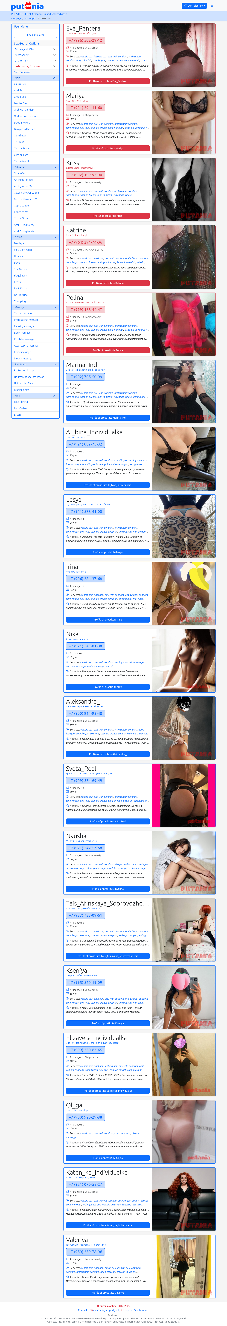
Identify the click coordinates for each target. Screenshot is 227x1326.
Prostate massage (24, 339)
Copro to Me (21, 212)
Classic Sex (20, 83)
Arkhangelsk (31, 18)
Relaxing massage (24, 326)
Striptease (20, 364)
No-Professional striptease (29, 376)
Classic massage (23, 313)
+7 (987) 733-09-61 (85, 915)
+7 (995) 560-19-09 (85, 982)
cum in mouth (131, 60)
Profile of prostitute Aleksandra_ (108, 754)
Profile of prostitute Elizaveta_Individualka (108, 1090)
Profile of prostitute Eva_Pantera (108, 81)
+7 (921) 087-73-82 (85, 444)
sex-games (136, 464)
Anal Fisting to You (24, 224)
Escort (17, 414)
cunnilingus (99, 60)
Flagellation (20, 275)
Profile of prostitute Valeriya (108, 1292)
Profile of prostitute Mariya (107, 148)
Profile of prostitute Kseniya (108, 1023)
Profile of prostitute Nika (108, 687)
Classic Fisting (21, 218)
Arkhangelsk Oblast (26, 49)
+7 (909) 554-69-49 (85, 781)
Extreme (19, 167)
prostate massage (117, 868)
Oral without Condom (26, 116)
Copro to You (21, 205)
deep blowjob (83, 60)
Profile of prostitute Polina (108, 350)
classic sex (86, 56)
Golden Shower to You (26, 192)
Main (17, 77)
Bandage (19, 243)
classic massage (134, 662)
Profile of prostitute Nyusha (108, 888)
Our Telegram (193, 5)
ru (211, 5)
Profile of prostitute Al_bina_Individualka (107, 485)
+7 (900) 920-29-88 (85, 1117)
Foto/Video (20, 408)
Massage (19, 307)
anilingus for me (123, 195)
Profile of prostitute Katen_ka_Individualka (107, 1225)
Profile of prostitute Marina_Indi (108, 417)
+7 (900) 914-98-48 (85, 713)
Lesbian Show (21, 389)
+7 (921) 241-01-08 (85, 646)
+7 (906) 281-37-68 (85, 579)
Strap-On (19, 173)
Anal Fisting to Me (24, 231)
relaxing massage (76, 666)
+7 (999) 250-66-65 (85, 1050)
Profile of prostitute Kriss (107, 215)
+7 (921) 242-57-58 (85, 848)
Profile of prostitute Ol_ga (108, 1158)
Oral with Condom (24, 109)
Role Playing (21, 401)
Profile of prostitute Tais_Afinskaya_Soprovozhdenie (108, 956)
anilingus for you (128, 935)
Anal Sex (19, 90)
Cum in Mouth (21, 161)
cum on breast (115, 60)
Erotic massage (22, 352)
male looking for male (27, 66)
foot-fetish (129, 262)
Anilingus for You (23, 179)
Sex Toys (19, 142)
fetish (120, 262)
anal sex (98, 258)
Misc (17, 395)
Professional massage (26, 319)
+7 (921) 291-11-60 (85, 108)
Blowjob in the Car (24, 129)
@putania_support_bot (104, 1310)
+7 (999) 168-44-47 (85, 310)
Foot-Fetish (20, 288)
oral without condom (125, 124)
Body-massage (22, 332)
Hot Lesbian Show (24, 383)
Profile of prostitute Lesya (108, 552)
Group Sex (20, 96)
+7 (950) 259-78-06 (85, 1252)
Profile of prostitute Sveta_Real (108, 821)
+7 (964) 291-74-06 (85, 242)
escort (109, 666)
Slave (17, 262)
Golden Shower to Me (26, 199)
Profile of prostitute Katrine (108, 283)
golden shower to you (116, 464)
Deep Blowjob (22, 122)
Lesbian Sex (20, 103)
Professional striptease (27, 370)
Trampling (20, 301)
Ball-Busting (21, 294)
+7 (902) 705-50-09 (85, 377)
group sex (110, 1268)
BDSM (18, 237)
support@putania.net (135, 1310)
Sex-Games (20, 269)
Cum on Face (21, 154)
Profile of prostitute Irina (108, 619)
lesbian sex (100, 56)
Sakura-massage (23, 358)
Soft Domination (23, 249)
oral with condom (117, 56)
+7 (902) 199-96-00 (85, 175)
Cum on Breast (22, 148)
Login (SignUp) (35, 35)
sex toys (84, 128)
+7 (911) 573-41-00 (85, 511)
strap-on (129, 128)
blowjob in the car (124, 864)
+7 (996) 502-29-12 (85, 40)
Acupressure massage (26, 345)
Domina (18, 256)
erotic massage (95, 666)
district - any (21, 60)
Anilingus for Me (23, 186)
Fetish (17, 282)
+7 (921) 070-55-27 (85, 1184)
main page (16, 18)
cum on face (125, 733)
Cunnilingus (20, 135)
